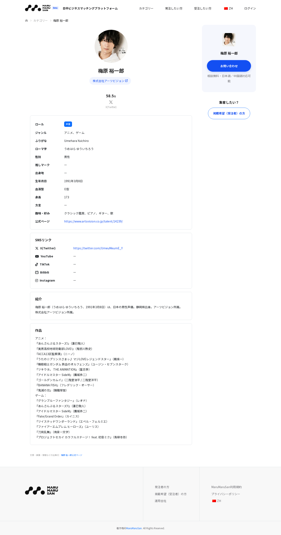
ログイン (250, 8)
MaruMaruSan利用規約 (226, 487)
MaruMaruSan (134, 528)
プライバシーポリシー (225, 494)
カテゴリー (146, 8)
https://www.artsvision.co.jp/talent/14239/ (93, 221)
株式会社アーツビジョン (110, 81)
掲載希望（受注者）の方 (229, 113)
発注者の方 (162, 487)
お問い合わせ (229, 66)
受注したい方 (202, 8)
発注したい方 (174, 8)
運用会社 (160, 501)
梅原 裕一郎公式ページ (71, 455)
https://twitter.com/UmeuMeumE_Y (98, 248)
